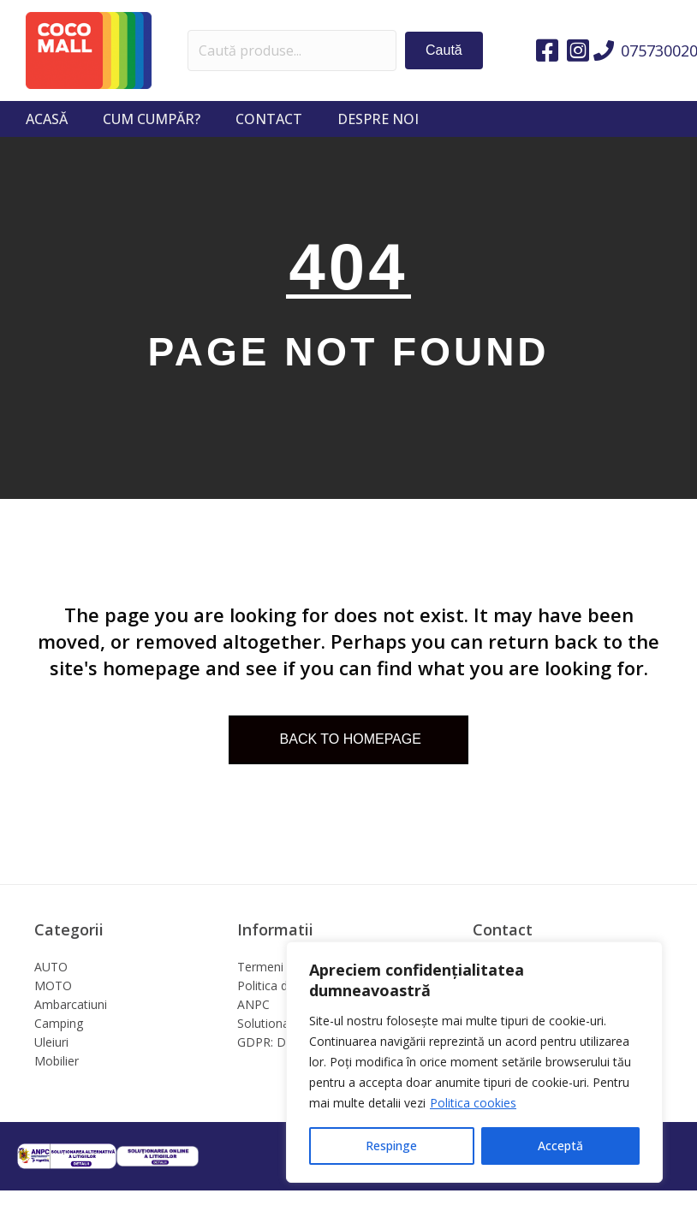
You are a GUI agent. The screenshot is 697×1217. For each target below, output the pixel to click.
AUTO (51, 967)
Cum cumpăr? (151, 119)
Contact (268, 119)
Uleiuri (51, 1042)
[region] (474, 1062)
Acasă (47, 119)
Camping (58, 1023)
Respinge (391, 1145)
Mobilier (56, 1061)
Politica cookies (473, 1103)
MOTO (53, 985)
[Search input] (292, 50)
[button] (444, 50)
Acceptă (560, 1145)
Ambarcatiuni (70, 1004)
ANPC (253, 1004)
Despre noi (378, 119)
